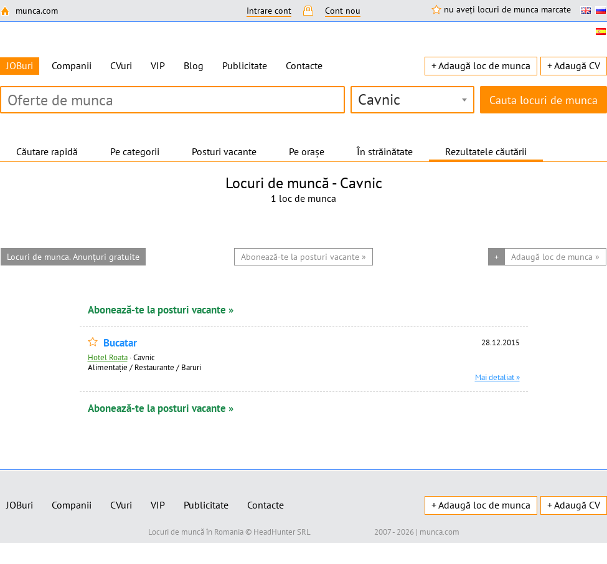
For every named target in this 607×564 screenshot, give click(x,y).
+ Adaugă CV (573, 65)
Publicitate (244, 65)
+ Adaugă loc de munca (480, 65)
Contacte (304, 65)
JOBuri (19, 505)
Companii (72, 65)
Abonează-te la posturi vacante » (160, 310)
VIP (158, 65)
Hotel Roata (108, 357)
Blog (194, 65)
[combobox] (412, 99)
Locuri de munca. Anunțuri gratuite (73, 256)
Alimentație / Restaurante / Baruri (144, 367)
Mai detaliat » (497, 377)
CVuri (121, 65)
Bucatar (120, 343)
